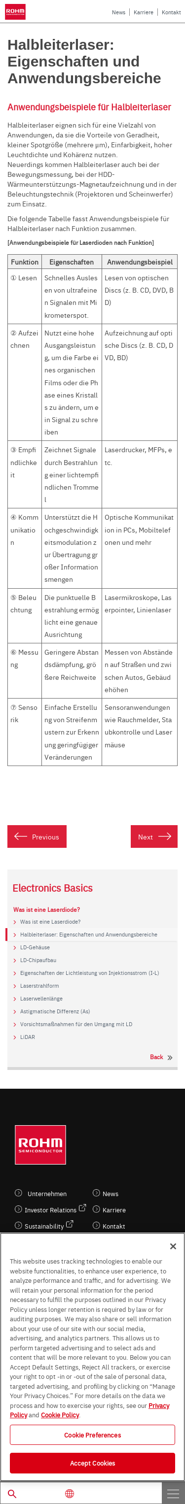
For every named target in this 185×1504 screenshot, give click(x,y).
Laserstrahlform (39, 985)
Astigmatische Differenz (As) (55, 1011)
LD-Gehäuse (35, 947)
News (118, 12)
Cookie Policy (60, 1414)
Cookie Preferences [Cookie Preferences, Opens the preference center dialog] (92, 1434)
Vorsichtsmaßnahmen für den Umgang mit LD (76, 1024)
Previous (45, 836)
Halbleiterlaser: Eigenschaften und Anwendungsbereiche (88, 934)
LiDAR (27, 1037)
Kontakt (171, 12)
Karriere (143, 12)
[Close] (173, 1246)
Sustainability (44, 1226)
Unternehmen (47, 1193)
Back (156, 1056)
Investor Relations (50, 1209)
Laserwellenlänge (41, 998)
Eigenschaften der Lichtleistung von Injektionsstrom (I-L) (89, 972)
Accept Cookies (92, 1462)
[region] (92, 1357)
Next (145, 836)
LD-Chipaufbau (38, 960)
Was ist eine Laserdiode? (50, 921)
